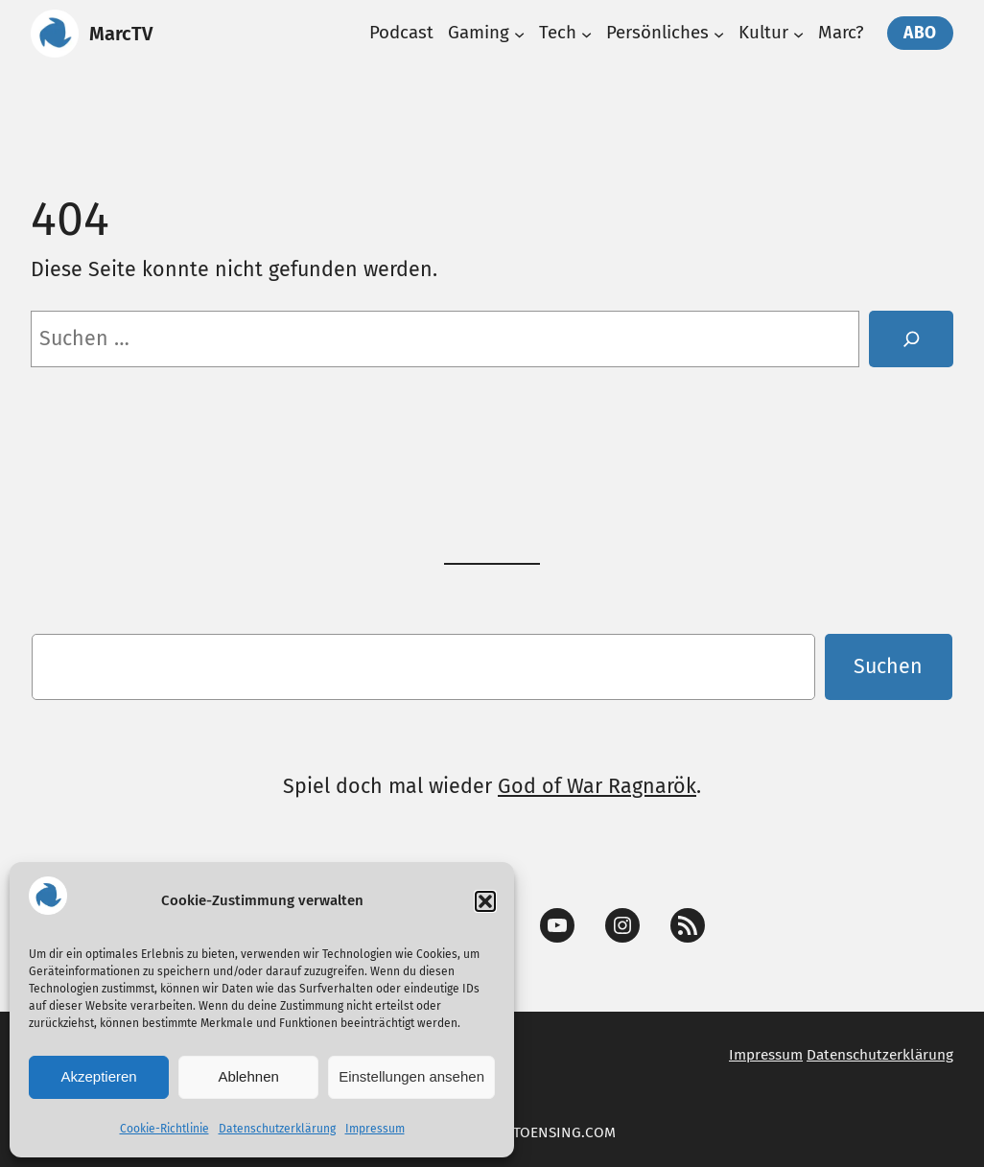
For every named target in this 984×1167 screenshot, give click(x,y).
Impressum (375, 1128)
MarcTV (120, 33)
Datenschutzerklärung (277, 1128)
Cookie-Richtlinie (164, 1128)
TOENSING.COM (564, 1132)
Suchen (888, 666)
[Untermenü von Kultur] (798, 33)
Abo (920, 33)
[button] (485, 901)
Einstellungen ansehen (411, 1076)
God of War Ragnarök (597, 786)
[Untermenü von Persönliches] (719, 33)
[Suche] (911, 339)
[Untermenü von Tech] (586, 33)
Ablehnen (248, 1076)
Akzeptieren (98, 1076)
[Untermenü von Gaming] (519, 33)
